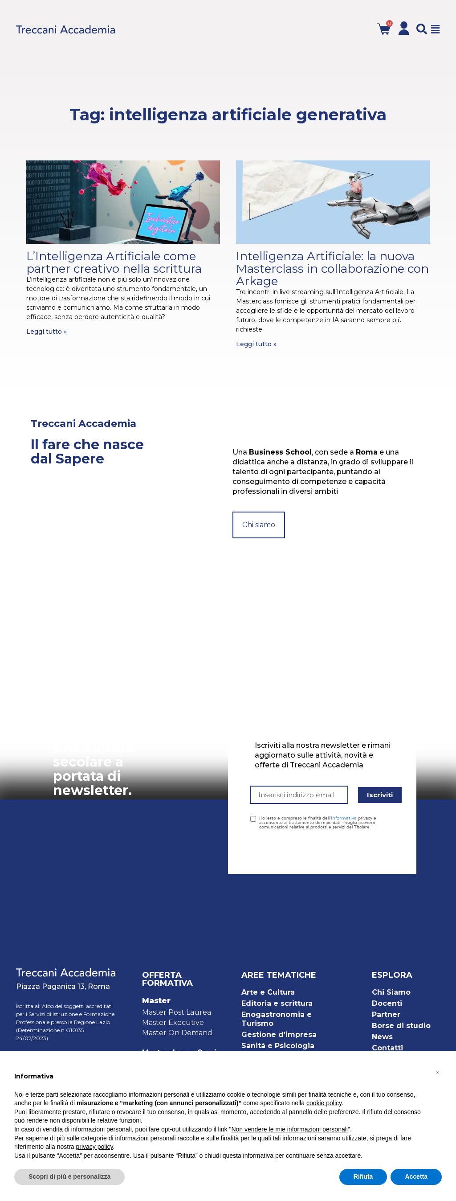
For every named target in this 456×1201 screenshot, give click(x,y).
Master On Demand (177, 1033)
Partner (386, 1014)
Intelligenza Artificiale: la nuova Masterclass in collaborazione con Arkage (332, 268)
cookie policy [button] (324, 1103)
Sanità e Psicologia (277, 1045)
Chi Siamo (391, 992)
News (382, 1037)
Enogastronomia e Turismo (276, 1019)
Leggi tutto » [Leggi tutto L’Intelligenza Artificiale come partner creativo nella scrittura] (46, 332)
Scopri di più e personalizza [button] (69, 1176)
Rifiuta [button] (363, 1176)
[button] (422, 29)
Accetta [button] (416, 1176)
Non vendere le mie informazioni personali (289, 1129)
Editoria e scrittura (277, 1003)
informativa (344, 818)
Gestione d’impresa (279, 1034)
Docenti (387, 1003)
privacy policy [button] (94, 1146)
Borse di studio (401, 1025)
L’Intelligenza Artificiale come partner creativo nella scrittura (114, 262)
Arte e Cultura (268, 992)
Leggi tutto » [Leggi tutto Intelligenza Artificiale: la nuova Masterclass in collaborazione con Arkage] (256, 344)
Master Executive (173, 1022)
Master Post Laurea (176, 1012)
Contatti (387, 1048)
